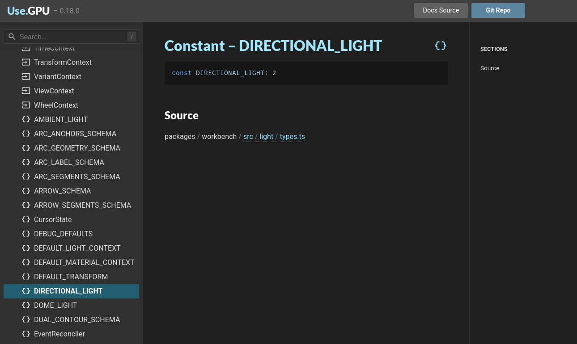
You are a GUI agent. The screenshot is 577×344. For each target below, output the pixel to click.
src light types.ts (274, 136)
